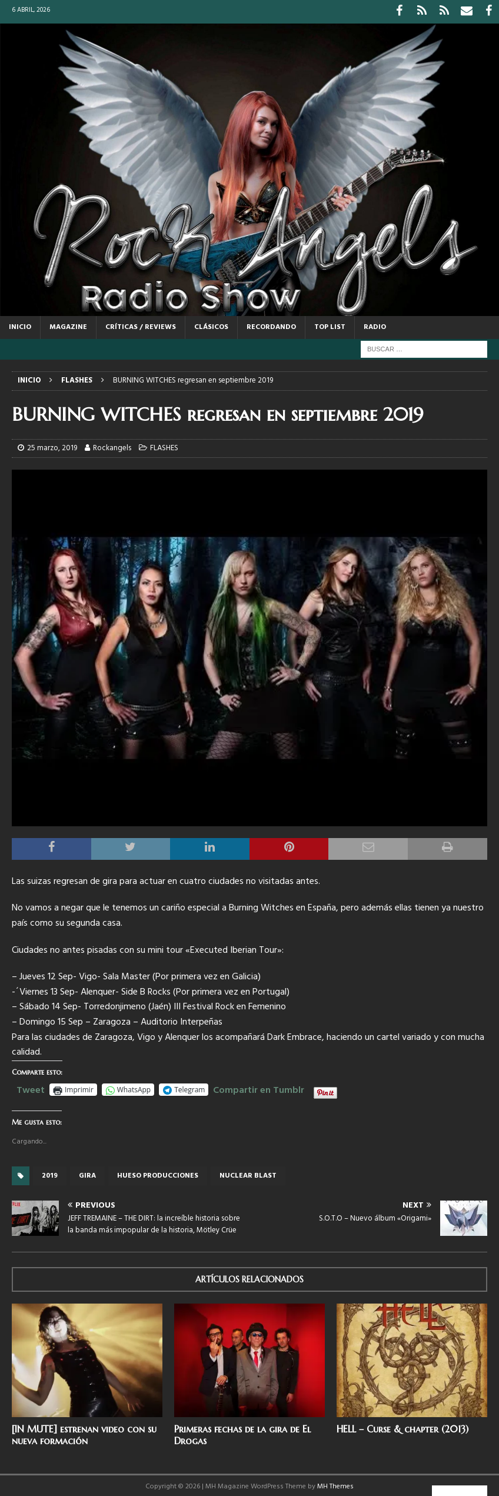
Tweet (30, 1086)
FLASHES (164, 445)
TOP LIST (329, 324)
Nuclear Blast (248, 1173)
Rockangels (112, 445)
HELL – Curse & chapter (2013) (402, 1426)
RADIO (375, 324)
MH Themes (335, 1484)
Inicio (20, 324)
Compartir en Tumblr (258, 1086)
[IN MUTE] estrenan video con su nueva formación (84, 1432)
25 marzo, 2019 (52, 445)
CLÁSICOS (211, 324)
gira (87, 1173)
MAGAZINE (68, 324)
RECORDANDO (271, 324)
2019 (50, 1173)
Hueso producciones (157, 1173)
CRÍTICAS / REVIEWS (140, 324)
